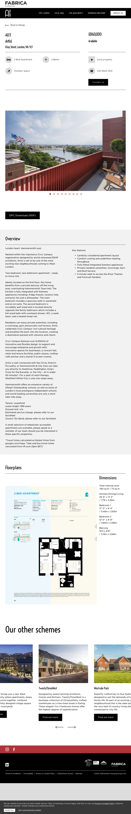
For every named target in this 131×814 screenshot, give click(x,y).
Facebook (14, 772)
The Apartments (76, 13)
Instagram (7, 772)
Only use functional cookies (29, 810)
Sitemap (78, 797)
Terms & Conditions (13, 797)
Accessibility (28, 797)
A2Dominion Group (65, 797)
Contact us (98, 82)
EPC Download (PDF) (22, 222)
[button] (14, 154)
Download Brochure (96, 13)
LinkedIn (7, 788)
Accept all (9, 810)
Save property (104, 59)
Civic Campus (44, 13)
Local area (59, 13)
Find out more (50, 739)
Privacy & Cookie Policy (45, 797)
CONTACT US (118, 13)
